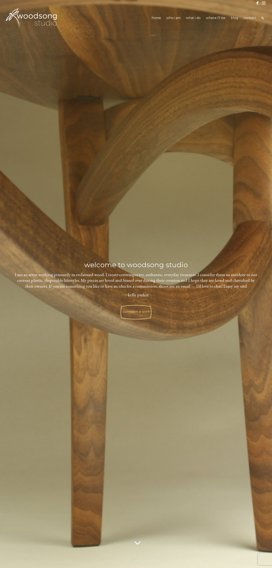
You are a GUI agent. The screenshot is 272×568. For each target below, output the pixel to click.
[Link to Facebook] (257, 3)
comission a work (136, 310)
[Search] (263, 18)
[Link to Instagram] (263, 3)
